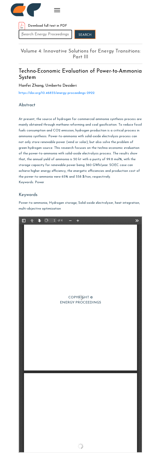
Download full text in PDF (43, 26)
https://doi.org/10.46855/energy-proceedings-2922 (57, 93)
